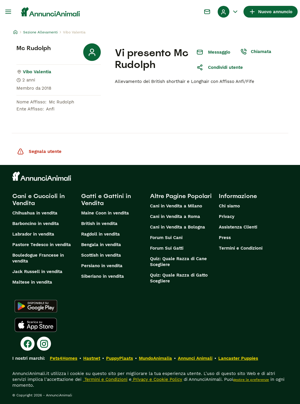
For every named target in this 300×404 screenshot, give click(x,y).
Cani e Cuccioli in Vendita (38, 199)
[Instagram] (44, 344)
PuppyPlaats (119, 358)
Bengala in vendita (101, 244)
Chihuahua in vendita (34, 213)
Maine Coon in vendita (105, 213)
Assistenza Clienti (238, 227)
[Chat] (207, 12)
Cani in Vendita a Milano (176, 206)
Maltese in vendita (32, 282)
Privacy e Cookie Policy (157, 379)
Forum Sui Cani (166, 237)
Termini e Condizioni (240, 248)
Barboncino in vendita (35, 223)
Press (225, 237)
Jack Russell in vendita (37, 271)
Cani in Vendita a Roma (175, 216)
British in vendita (99, 223)
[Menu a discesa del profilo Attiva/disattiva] (228, 12)
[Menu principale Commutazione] (8, 12)
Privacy (226, 216)
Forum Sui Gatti (166, 248)
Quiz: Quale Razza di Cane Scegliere (178, 261)
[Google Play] (36, 306)
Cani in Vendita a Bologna (177, 227)
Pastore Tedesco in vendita (41, 244)
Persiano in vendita (101, 265)
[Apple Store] (35, 325)
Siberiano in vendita (102, 276)
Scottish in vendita (101, 255)
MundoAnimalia (155, 358)
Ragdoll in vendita (100, 234)
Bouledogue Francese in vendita (38, 258)
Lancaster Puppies (238, 358)
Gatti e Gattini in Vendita (106, 199)
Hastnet (91, 358)
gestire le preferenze (251, 380)
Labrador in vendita (33, 234)
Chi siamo (229, 206)
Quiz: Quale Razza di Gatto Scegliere (179, 278)
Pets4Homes (63, 358)
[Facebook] (28, 344)
